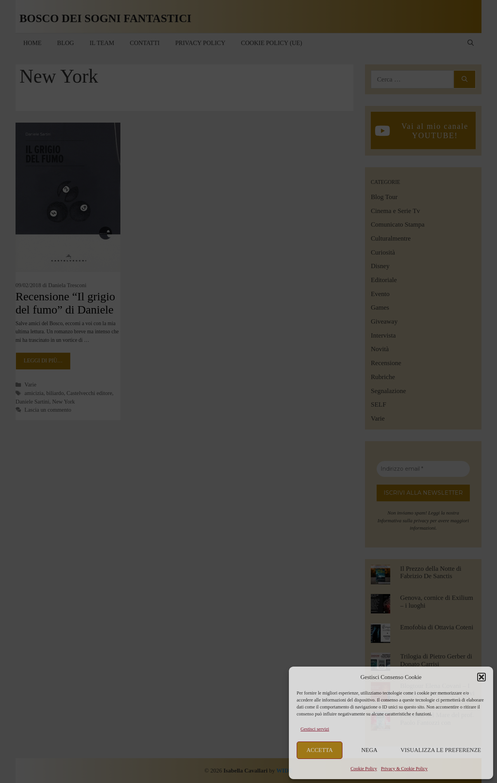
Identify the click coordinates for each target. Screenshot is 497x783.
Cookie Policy (364, 768)
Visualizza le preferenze (441, 750)
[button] (481, 677)
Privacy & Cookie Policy (404, 768)
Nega (369, 750)
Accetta (319, 750)
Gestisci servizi (315, 729)
